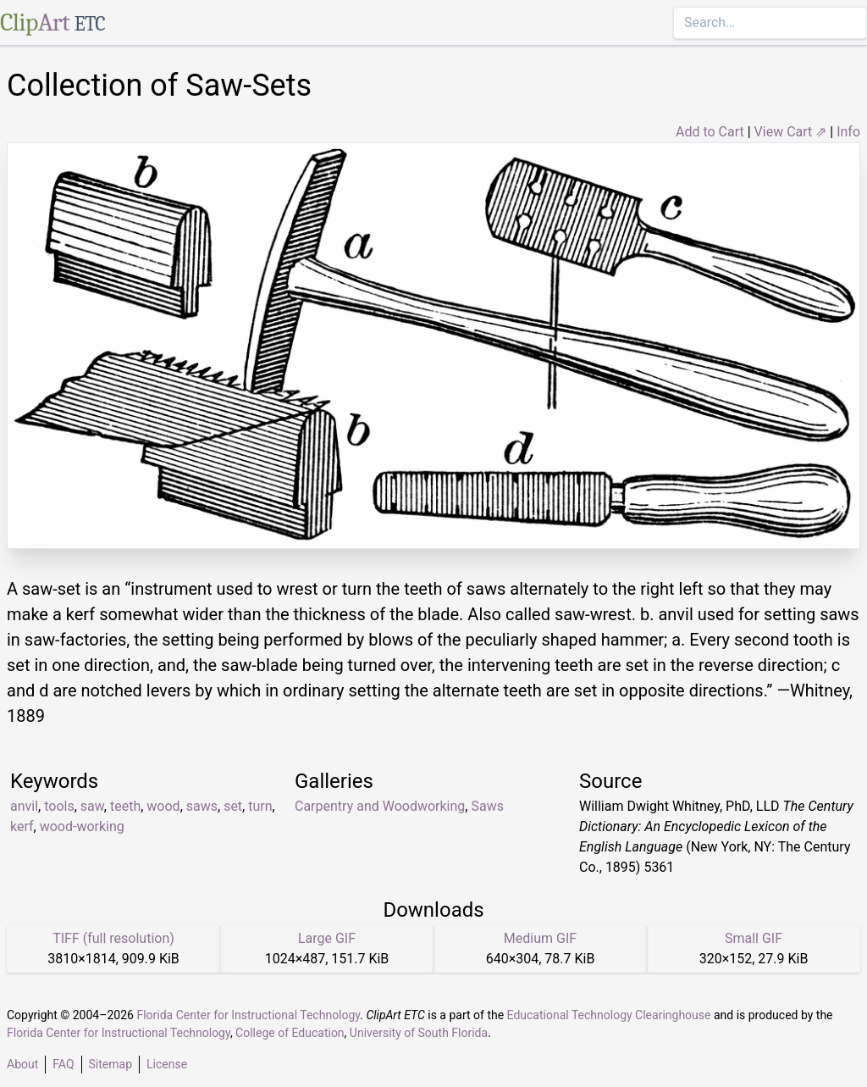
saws (202, 806)
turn (260, 806)
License (166, 1064)
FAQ (63, 1064)
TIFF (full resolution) (113, 938)
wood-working (82, 826)
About (22, 1064)
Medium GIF (540, 938)
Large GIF (327, 938)
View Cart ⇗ (790, 132)
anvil (24, 806)
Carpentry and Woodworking (380, 806)
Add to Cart (710, 132)
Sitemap (110, 1064)
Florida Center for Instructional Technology (248, 1015)
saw (92, 806)
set (233, 806)
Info (848, 132)
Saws (487, 806)
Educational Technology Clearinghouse (609, 1015)
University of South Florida (419, 1033)
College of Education (290, 1033)
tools (59, 806)
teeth (125, 806)
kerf (22, 826)
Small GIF (753, 938)
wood (162, 806)
